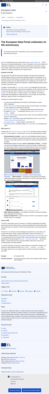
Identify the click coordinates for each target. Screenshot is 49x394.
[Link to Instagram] (29, 291)
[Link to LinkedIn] (21, 291)
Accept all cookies (15, 390)
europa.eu (13, 348)
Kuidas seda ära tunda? (41, 1)
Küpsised (3, 300)
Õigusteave (4, 298)
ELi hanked (4, 330)
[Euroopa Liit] (6, 5)
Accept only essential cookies (31, 390)
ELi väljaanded (5, 337)
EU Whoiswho (5, 335)
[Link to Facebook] (12, 291)
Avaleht (3, 17)
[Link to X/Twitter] (4, 291)
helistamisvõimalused (10, 359)
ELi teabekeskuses (15, 363)
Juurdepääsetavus (6, 303)
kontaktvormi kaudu (19, 361)
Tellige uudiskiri (5, 283)
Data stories (19, 17)
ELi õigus (3, 328)
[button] (46, 5)
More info (13, 383)
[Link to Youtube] (37, 291)
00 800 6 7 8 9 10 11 (19, 357)
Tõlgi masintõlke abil (11, 34)
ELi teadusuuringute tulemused (9, 333)
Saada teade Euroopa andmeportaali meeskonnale (14, 281)
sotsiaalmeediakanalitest (17, 372)
